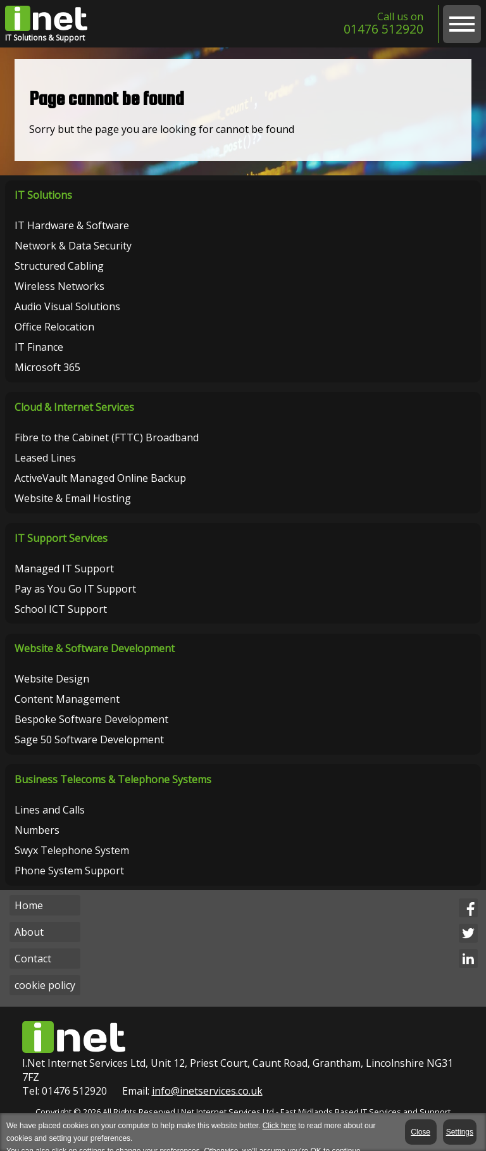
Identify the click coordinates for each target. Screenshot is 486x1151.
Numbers (37, 830)
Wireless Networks (59, 286)
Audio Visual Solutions (67, 306)
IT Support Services (61, 538)
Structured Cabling (59, 266)
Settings (459, 1132)
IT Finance (39, 347)
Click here (279, 1125)
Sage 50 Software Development (89, 739)
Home (29, 905)
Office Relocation (54, 327)
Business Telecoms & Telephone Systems (113, 779)
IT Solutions (43, 195)
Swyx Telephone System (72, 850)
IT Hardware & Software (72, 225)
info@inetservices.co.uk (207, 1091)
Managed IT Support (64, 569)
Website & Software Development (95, 648)
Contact (33, 958)
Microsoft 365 (47, 367)
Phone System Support (69, 870)
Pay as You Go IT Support (75, 589)
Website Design (52, 679)
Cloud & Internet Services (74, 407)
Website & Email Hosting (73, 498)
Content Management (67, 699)
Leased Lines (45, 458)
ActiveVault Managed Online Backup (100, 478)
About (29, 932)
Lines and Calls (50, 810)
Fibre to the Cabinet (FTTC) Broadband (107, 437)
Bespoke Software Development (91, 719)
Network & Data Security (73, 246)
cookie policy (45, 985)
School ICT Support (61, 609)
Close (422, 1132)
